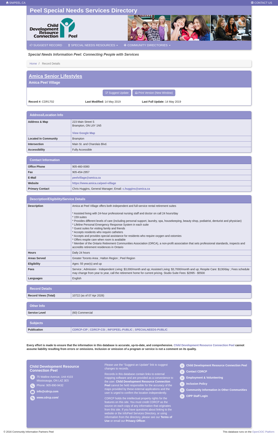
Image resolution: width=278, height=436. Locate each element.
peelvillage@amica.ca (86, 177)
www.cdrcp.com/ (48, 397)
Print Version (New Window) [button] (154, 92)
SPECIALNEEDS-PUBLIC (151, 329)
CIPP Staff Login (197, 396)
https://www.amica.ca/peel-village (94, 183)
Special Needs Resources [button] (93, 45)
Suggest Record (46, 45)
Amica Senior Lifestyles (55, 76)
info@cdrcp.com (47, 391)
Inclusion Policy (196, 383)
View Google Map (83, 133)
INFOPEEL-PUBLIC (119, 329)
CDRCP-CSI (97, 329)
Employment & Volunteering (204, 377)
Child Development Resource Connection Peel (204, 345)
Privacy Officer (135, 420)
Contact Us (261, 2)
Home (33, 63)
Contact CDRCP (196, 371)
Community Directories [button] (147, 45)
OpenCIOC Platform (263, 431)
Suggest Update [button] (117, 92)
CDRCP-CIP (80, 329)
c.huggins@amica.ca (136, 188)
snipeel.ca (15, 2)
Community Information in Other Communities (216, 389)
